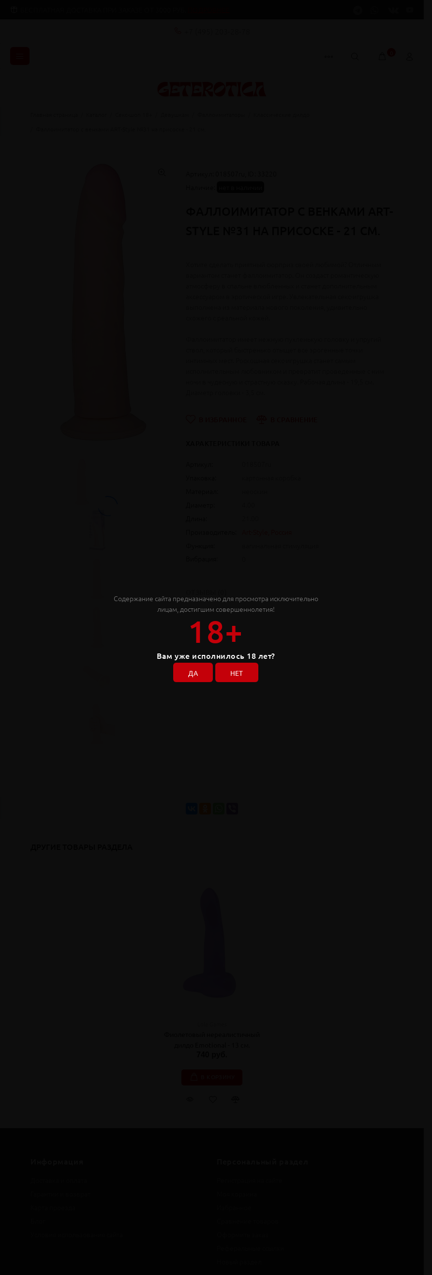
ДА (193, 673)
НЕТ (236, 673)
